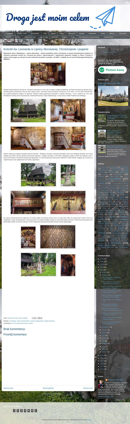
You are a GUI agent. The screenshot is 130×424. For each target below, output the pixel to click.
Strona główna (48, 388)
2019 (102, 361)
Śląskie (53, 33)
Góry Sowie (113, 188)
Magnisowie (104, 206)
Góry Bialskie (124, 183)
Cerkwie (64, 37)
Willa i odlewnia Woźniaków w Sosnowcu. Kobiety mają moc (116, 147)
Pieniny (113, 219)
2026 (102, 259)
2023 (102, 267)
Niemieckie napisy (102, 217)
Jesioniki (100, 194)
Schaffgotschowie (119, 225)
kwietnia (104, 343)
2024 (102, 264)
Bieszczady (44, 37)
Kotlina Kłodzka (107, 201)
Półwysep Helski (103, 223)
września (105, 330)
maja (103, 341)
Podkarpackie (123, 219)
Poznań (124, 221)
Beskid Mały (113, 167)
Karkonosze (124, 196)
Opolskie (8, 37)
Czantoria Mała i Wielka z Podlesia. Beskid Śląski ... (110, 305)
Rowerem (115, 223)
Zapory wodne (123, 247)
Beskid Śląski (116, 169)
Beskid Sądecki (105, 169)
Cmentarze (71, 33)
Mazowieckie (101, 210)
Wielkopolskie (113, 239)
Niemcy (122, 214)
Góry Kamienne (112, 187)
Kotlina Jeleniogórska (121, 199)
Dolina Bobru (114, 176)
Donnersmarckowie (104, 181)
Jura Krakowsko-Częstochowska (89, 37)
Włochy (123, 239)
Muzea (110, 214)
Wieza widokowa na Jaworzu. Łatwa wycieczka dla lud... (110, 282)
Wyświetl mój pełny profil (106, 396)
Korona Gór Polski (30, 37)
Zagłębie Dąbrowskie (107, 247)
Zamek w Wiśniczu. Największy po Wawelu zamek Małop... (111, 296)
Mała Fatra (113, 206)
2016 (102, 369)
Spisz (111, 229)
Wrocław (55, 37)
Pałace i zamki (22, 33)
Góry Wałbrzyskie (118, 190)
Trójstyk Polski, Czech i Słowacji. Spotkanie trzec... (111, 318)
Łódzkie (112, 204)
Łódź (119, 204)
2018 (102, 363)
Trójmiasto (118, 235)
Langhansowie (113, 203)
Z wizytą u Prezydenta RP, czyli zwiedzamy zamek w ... (111, 314)
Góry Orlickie (103, 188)
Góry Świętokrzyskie (104, 190)
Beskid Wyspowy (116, 170)
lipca (103, 335)
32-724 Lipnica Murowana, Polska (22, 323)
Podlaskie (105, 222)
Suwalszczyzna (102, 230)
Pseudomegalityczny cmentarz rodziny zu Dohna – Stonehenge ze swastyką (117, 116)
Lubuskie (104, 204)
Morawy (100, 214)
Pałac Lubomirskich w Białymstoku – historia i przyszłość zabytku (114, 132)
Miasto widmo (112, 210)
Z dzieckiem (9, 33)
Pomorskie (115, 222)
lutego (104, 349)
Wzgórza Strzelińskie (115, 240)
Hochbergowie (107, 192)
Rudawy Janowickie (104, 225)
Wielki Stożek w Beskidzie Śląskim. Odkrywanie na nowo (111, 309)
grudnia (104, 272)
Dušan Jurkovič (118, 181)
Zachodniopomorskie (122, 245)
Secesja (110, 227)
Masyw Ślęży (106, 208)
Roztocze (123, 223)
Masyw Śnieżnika (120, 208)
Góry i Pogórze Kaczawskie (118, 185)
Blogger (89, 420)
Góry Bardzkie (115, 183)
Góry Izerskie (102, 187)
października (106, 327)
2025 (102, 261)
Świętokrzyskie (108, 37)
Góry (45, 33)
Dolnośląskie (35, 33)
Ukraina (126, 235)
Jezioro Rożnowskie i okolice (26, 321)
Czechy (18, 37)
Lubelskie (125, 203)
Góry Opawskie (123, 187)
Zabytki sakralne (49, 321)
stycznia (104, 352)
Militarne (112, 33)
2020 (102, 358)
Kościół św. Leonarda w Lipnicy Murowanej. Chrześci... (111, 291)
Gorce (126, 181)
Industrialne (123, 33)
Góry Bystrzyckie (104, 185)
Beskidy (81, 33)
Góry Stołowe (122, 188)
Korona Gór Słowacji (104, 199)
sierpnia (104, 332)
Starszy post (88, 388)
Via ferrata (114, 237)
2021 (102, 355)
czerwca (104, 338)
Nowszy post (8, 388)
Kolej (73, 37)
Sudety (103, 33)
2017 (102, 366)
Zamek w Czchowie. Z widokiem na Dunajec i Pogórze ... (111, 287)
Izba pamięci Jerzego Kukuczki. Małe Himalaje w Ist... (111, 322)
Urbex (62, 33)
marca (104, 346)
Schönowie (101, 227)
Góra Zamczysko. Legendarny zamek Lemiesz (110, 278)
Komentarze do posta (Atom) (52, 394)
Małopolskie (92, 33)
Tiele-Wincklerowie (106, 235)
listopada (105, 275)
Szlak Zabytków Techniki (117, 230)
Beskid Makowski (102, 167)
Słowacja (121, 227)
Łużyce (126, 204)
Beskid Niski (124, 167)
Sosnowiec (101, 229)
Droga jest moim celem (109, 52)
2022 (102, 270)
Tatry (126, 233)
